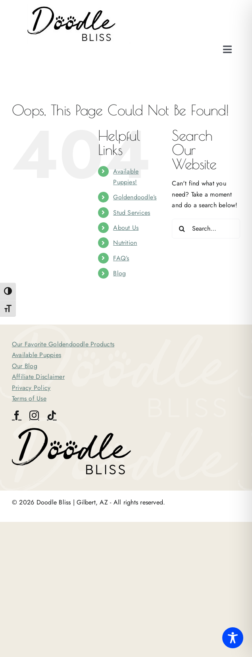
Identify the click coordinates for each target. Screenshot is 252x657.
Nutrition (125, 242)
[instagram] (34, 415)
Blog (119, 273)
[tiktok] (51, 415)
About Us (126, 227)
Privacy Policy (31, 387)
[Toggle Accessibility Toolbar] (232, 637)
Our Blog (24, 366)
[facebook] (16, 415)
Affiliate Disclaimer (38, 376)
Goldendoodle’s (134, 197)
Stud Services (131, 212)
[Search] (182, 229)
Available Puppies (36, 354)
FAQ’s (121, 258)
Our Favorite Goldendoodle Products (63, 344)
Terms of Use (29, 398)
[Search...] (206, 229)
